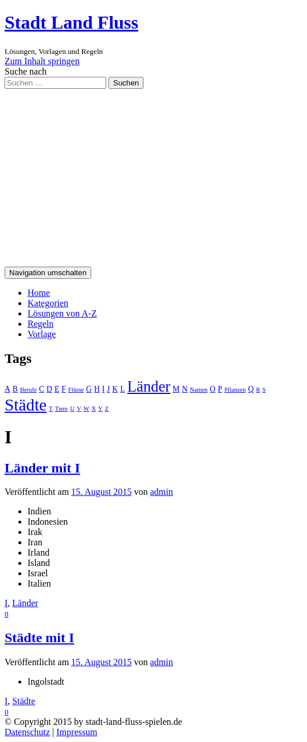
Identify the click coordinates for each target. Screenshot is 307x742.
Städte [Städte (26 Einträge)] (25, 405)
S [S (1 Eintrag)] (264, 389)
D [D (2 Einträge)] (49, 389)
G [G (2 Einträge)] (89, 389)
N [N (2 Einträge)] (185, 389)
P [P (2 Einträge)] (219, 389)
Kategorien (48, 303)
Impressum (76, 732)
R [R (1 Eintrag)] (258, 389)
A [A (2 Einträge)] (7, 389)
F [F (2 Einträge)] (63, 389)
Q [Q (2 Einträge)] (251, 389)
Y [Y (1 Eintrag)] (100, 408)
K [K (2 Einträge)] (115, 389)
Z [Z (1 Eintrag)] (107, 408)
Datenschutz (27, 732)
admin (161, 492)
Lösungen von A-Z (62, 313)
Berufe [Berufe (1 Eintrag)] (28, 389)
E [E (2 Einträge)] (57, 389)
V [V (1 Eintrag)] (79, 408)
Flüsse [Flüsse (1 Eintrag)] (76, 389)
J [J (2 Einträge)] (108, 389)
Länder (25, 603)
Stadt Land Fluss (71, 22)
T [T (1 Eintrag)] (51, 408)
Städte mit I (39, 637)
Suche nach (25, 71)
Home (39, 293)
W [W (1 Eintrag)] (86, 408)
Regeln (40, 324)
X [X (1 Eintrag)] (93, 408)
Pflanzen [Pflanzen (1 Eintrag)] (235, 389)
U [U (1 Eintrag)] (72, 408)
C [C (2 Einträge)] (41, 389)
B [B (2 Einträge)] (15, 389)
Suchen (126, 83)
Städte (23, 701)
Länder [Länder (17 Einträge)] (148, 386)
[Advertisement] (153, 175)
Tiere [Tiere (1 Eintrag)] (61, 408)
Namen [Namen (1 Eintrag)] (199, 389)
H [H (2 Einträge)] (97, 389)
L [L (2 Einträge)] (122, 389)
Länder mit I (42, 467)
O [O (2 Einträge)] (213, 389)
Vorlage (42, 334)
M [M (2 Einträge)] (176, 389)
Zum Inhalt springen (42, 61)
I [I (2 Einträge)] (103, 389)
